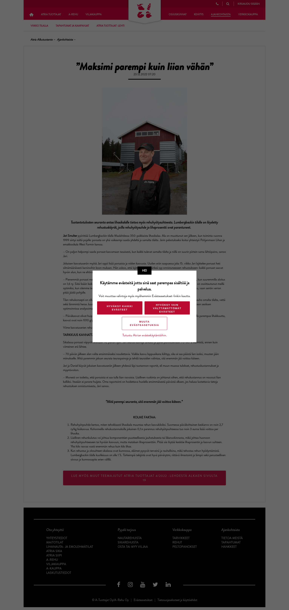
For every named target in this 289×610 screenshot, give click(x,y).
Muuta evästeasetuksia (144, 323)
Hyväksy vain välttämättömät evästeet (167, 308)
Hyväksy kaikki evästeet (120, 308)
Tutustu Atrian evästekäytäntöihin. (144, 335)
